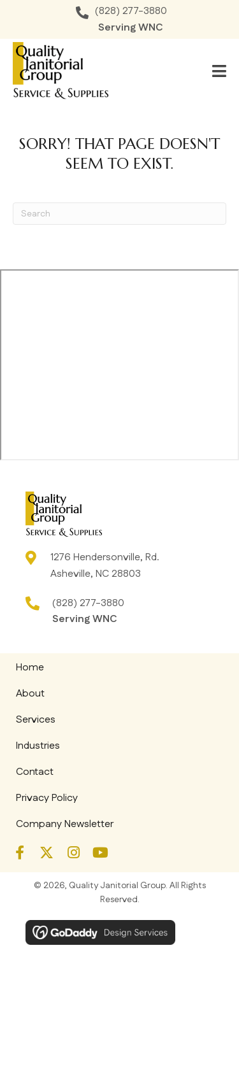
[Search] (119, 213)
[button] (20, 853)
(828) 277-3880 (131, 11)
